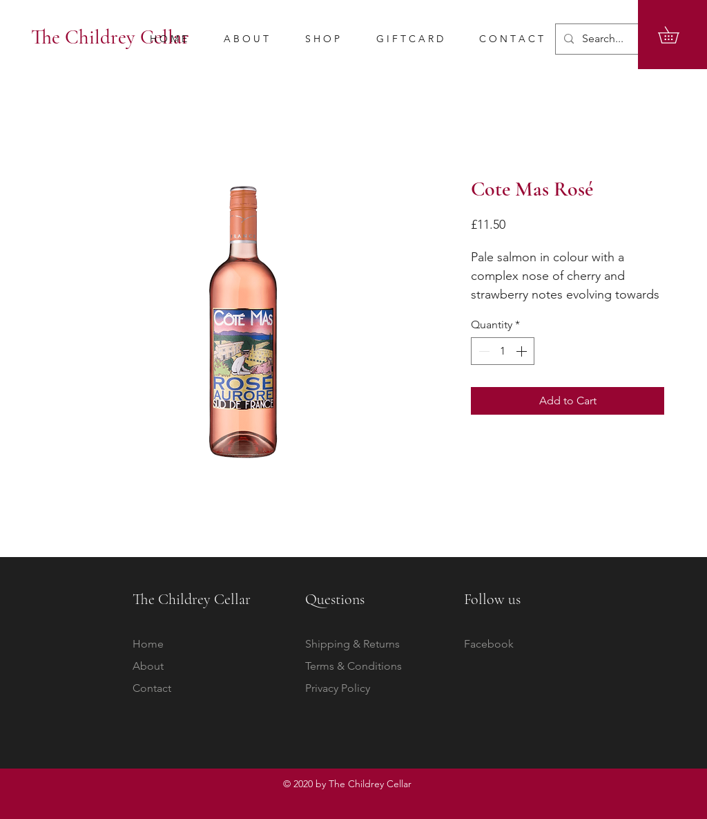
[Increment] (522, 351)
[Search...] (621, 39)
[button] (676, 35)
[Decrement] (482, 351)
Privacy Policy (337, 688)
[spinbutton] (502, 351)
